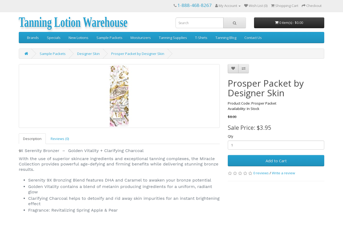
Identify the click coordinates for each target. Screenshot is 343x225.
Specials (54, 37)
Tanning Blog (225, 37)
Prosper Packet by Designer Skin (137, 53)
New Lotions (78, 37)
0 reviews (261, 173)
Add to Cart (276, 160)
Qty (230, 136)
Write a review (283, 173)
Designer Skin (88, 53)
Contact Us (253, 37)
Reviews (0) (60, 138)
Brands (33, 37)
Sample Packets (109, 37)
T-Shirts (201, 37)
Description (32, 138)
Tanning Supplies (173, 37)
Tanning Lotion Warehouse (73, 22)
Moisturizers (141, 37)
